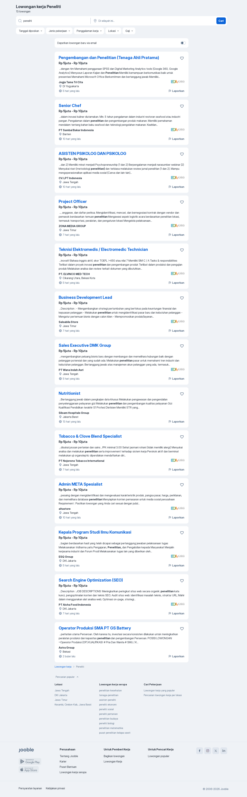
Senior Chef (70, 105)
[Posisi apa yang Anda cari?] (53, 20)
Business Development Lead (85, 297)
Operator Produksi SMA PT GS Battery (95, 628)
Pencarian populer (67, 677)
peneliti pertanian (108, 713)
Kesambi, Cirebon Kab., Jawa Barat (73, 704)
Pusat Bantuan (68, 766)
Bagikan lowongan (114, 756)
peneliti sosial (106, 709)
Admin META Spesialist (80, 484)
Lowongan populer (158, 756)
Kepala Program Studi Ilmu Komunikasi (95, 532)
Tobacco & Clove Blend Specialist (90, 436)
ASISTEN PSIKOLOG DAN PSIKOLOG (92, 153)
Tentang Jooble (69, 756)
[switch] (183, 43)
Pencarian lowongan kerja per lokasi (163, 695)
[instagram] (207, 750)
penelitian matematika (111, 728)
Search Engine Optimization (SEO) (91, 580)
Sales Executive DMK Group (85, 345)
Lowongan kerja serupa (73, 772)
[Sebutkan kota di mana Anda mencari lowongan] (128, 20)
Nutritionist (69, 393)
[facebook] (199, 750)
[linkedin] (223, 750)
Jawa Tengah (62, 690)
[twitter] (215, 750)
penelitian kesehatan (110, 690)
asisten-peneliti (107, 699)
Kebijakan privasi (55, 788)
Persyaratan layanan (30, 788)
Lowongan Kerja (113, 761)
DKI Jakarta (61, 695)
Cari (221, 20)
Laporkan (176, 91)
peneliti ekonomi (108, 704)
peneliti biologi (106, 723)
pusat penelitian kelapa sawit (114, 732)
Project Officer (73, 201)
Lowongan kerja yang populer (159, 690)
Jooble (224, 789)
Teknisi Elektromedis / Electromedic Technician (103, 249)
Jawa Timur (61, 699)
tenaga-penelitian (108, 695)
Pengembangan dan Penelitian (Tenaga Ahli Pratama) (109, 57)
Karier (63, 761)
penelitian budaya (108, 718)
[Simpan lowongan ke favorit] (181, 58)
